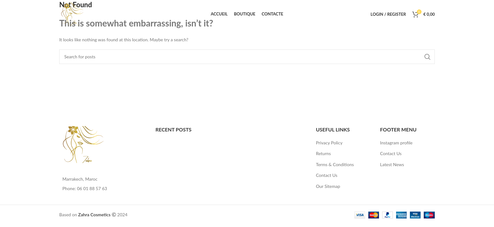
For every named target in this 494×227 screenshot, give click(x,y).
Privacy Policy (329, 142)
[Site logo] (72, 13)
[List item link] (102, 188)
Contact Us (326, 175)
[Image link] (83, 144)
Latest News (392, 164)
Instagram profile (396, 142)
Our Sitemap (328, 186)
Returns (323, 153)
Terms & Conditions (335, 164)
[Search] (247, 56)
